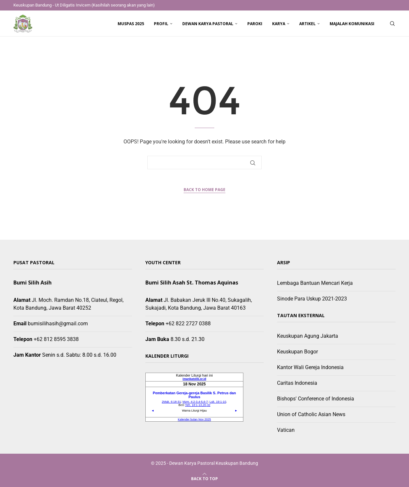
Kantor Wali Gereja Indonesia (310, 367)
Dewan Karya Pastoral (207, 23)
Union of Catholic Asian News (311, 414)
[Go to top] (204, 478)
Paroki (254, 23)
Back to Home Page (204, 189)
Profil (161, 23)
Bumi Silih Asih (32, 282)
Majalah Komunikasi (352, 23)
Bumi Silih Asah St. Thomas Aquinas (191, 282)
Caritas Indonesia (297, 383)
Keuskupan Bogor (297, 352)
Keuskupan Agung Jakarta (307, 336)
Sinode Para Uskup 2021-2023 (312, 299)
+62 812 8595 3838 (56, 339)
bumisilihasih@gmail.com (58, 323)
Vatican (286, 430)
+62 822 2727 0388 (188, 323)
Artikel (307, 23)
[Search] (392, 24)
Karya (278, 23)
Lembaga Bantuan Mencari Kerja (315, 283)
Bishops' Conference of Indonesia (315, 399)
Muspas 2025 (131, 23)
